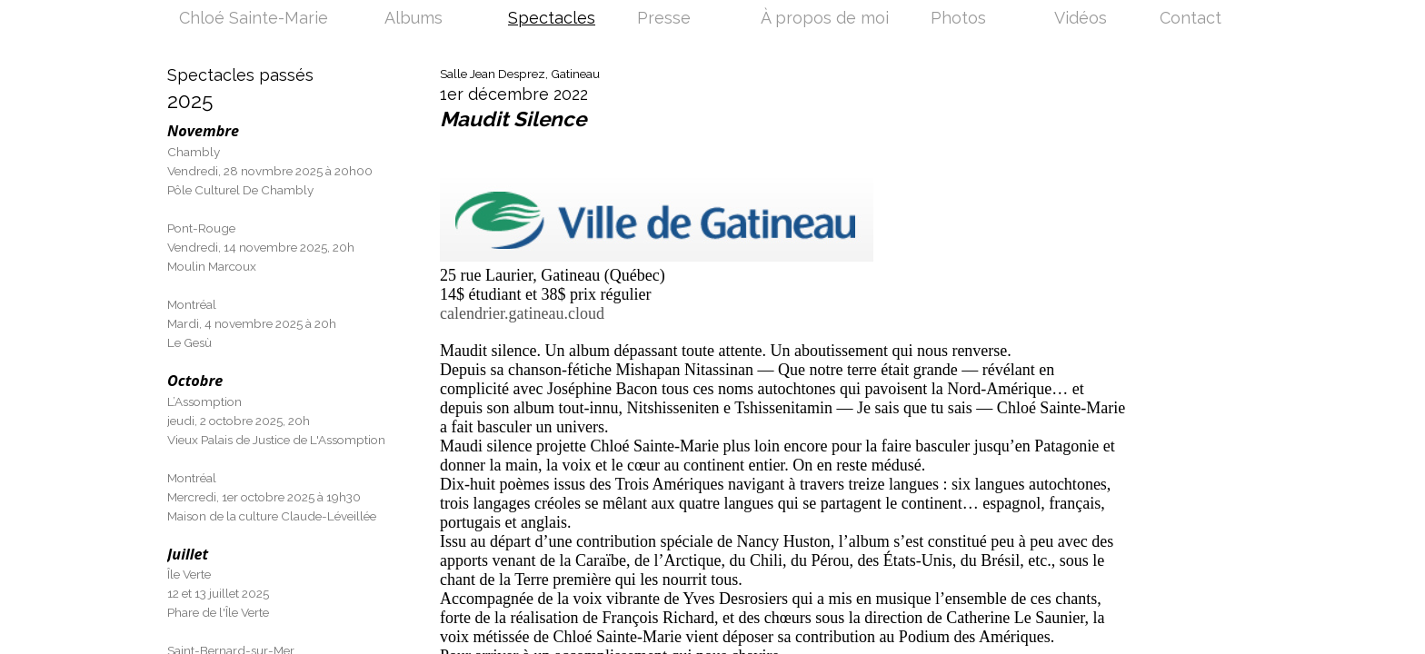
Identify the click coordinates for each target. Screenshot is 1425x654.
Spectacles (551, 19)
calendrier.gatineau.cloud (522, 313)
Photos (958, 19)
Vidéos (1080, 19)
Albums (413, 19)
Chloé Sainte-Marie (253, 19)
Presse (664, 19)
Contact (1190, 19)
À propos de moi (825, 19)
